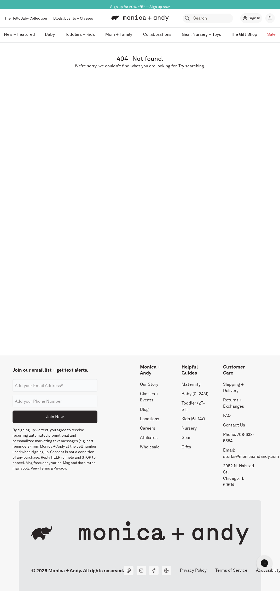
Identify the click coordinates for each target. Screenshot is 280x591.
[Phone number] (55, 401)
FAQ (227, 415)
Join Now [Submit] (55, 416)
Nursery (189, 428)
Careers (147, 428)
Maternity (191, 384)
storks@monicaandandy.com (251, 456)
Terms (45, 468)
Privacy (60, 468)
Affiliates (149, 437)
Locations (149, 418)
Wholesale (150, 446)
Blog (144, 409)
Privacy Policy (193, 570)
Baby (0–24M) (195, 393)
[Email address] (55, 385)
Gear (186, 437)
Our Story (149, 384)
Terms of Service (231, 570)
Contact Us (234, 425)
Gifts (186, 446)
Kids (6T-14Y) (193, 418)
